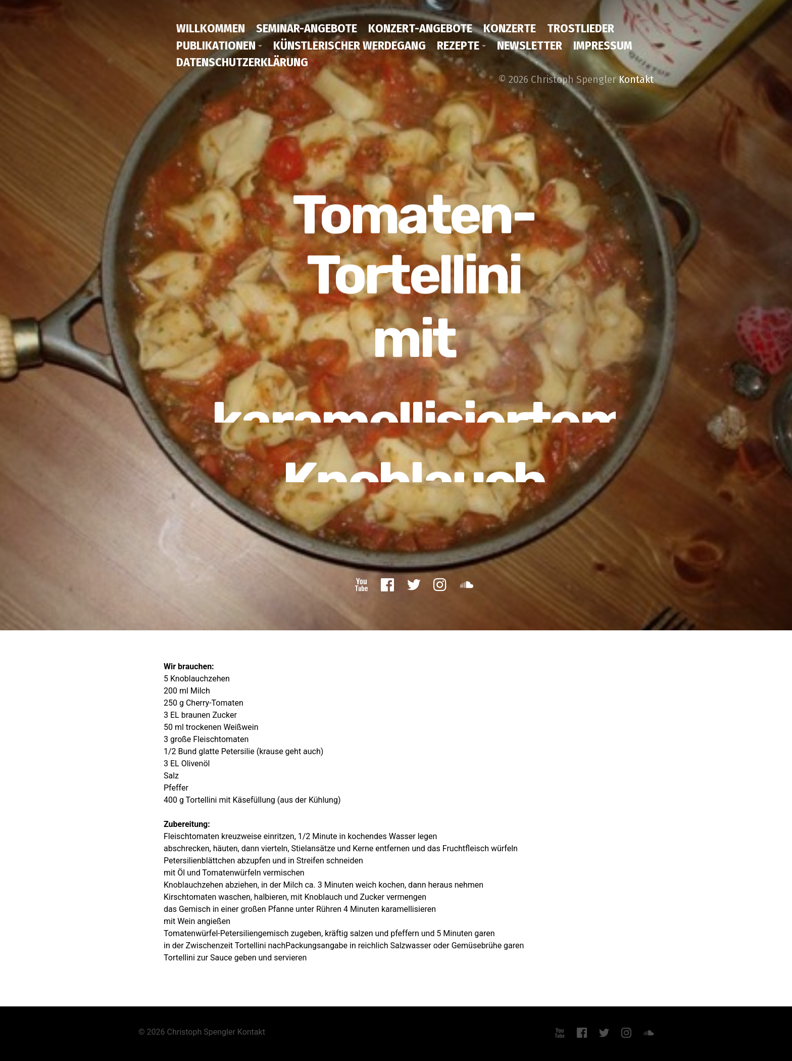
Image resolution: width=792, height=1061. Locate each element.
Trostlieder (580, 28)
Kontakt (636, 79)
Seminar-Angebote (306, 28)
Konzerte (509, 28)
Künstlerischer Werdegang (349, 45)
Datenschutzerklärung (242, 62)
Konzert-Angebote (420, 28)
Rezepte (458, 45)
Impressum (602, 45)
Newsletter (529, 45)
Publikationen (216, 45)
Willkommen (210, 28)
